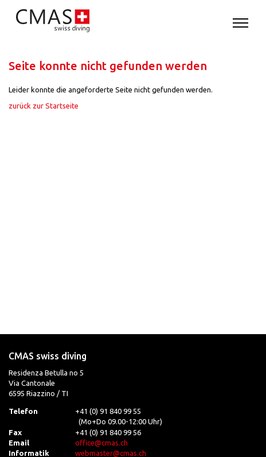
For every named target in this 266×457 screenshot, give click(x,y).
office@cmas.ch (101, 443)
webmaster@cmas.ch (110, 453)
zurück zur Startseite (44, 106)
